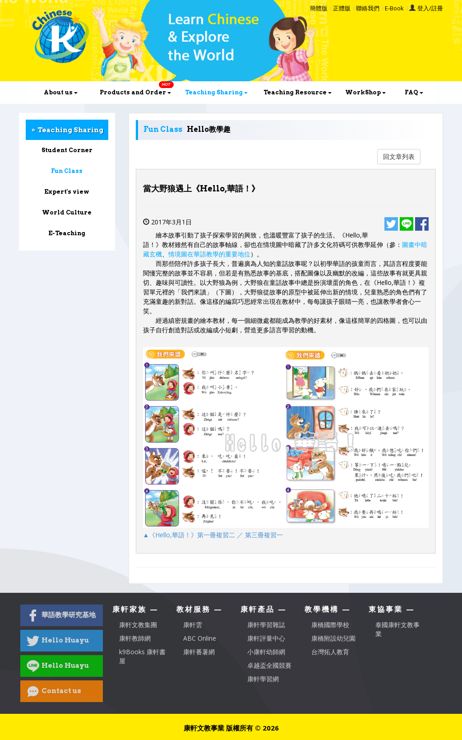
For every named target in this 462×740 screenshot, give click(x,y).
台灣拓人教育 (330, 651)
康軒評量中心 (266, 638)
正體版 (342, 8)
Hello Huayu (58, 640)
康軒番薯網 (199, 651)
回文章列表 (399, 156)
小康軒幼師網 (266, 651)
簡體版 (319, 8)
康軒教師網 (135, 638)
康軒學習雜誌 (266, 624)
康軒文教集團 (138, 624)
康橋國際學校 (330, 624)
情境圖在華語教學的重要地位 (209, 254)
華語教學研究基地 (61, 615)
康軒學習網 (263, 679)
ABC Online (199, 638)
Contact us (54, 691)
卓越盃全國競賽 (269, 665)
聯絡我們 (367, 8)
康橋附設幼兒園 (333, 638)
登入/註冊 (430, 8)
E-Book (394, 8)
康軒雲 (192, 624)
